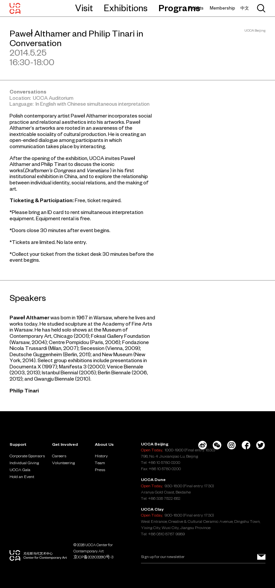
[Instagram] (231, 445)
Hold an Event (22, 476)
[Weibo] (202, 445)
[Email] (203, 557)
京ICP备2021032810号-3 (93, 557)
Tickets (196, 8)
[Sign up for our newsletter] (261, 557)
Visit (84, 8)
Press (100, 469)
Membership (222, 8)
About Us (104, 444)
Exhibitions (126, 8)
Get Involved (65, 444)
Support (18, 444)
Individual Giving (24, 462)
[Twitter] (260, 445)
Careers (59, 455)
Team (100, 462)
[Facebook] (246, 445)
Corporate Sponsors (27, 455)
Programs (179, 8)
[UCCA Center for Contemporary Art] (15, 8)
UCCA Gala (20, 469)
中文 (244, 8)
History (101, 455)
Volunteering (63, 462)
